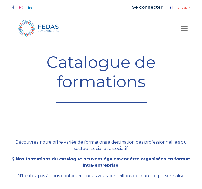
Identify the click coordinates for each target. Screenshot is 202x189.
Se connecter (147, 7)
